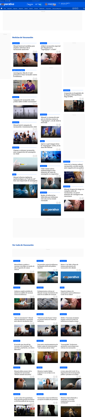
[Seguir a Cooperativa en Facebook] (6, 1)
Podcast (36, 8)
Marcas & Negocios (57, 8)
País (5, 8)
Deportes (15, 8)
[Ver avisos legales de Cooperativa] (73, 9)
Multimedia (41, 8)
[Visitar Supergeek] (77, 9)
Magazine (9, 8)
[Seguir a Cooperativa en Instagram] (9, 1)
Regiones (21, 8)
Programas (48, 8)
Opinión (31, 8)
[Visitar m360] (75, 9)
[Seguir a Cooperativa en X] (7, 1)
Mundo (26, 8)
